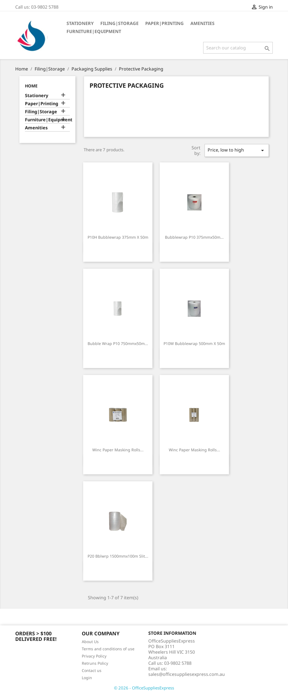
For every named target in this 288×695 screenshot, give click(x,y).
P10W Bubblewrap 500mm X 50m (194, 343)
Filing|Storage (119, 23)
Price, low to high (237, 150)
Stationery (80, 23)
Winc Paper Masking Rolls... (118, 449)
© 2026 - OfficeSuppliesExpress (144, 688)
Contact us (91, 670)
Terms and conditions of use (108, 648)
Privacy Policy (94, 656)
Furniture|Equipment (94, 31)
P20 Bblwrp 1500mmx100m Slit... (118, 556)
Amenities (202, 23)
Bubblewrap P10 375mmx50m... (194, 237)
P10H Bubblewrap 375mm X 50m (118, 237)
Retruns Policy (95, 663)
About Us (90, 641)
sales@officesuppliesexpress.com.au (186, 674)
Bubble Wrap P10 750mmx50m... (118, 343)
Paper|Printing (164, 23)
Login (87, 677)
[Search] (238, 48)
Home (31, 86)
